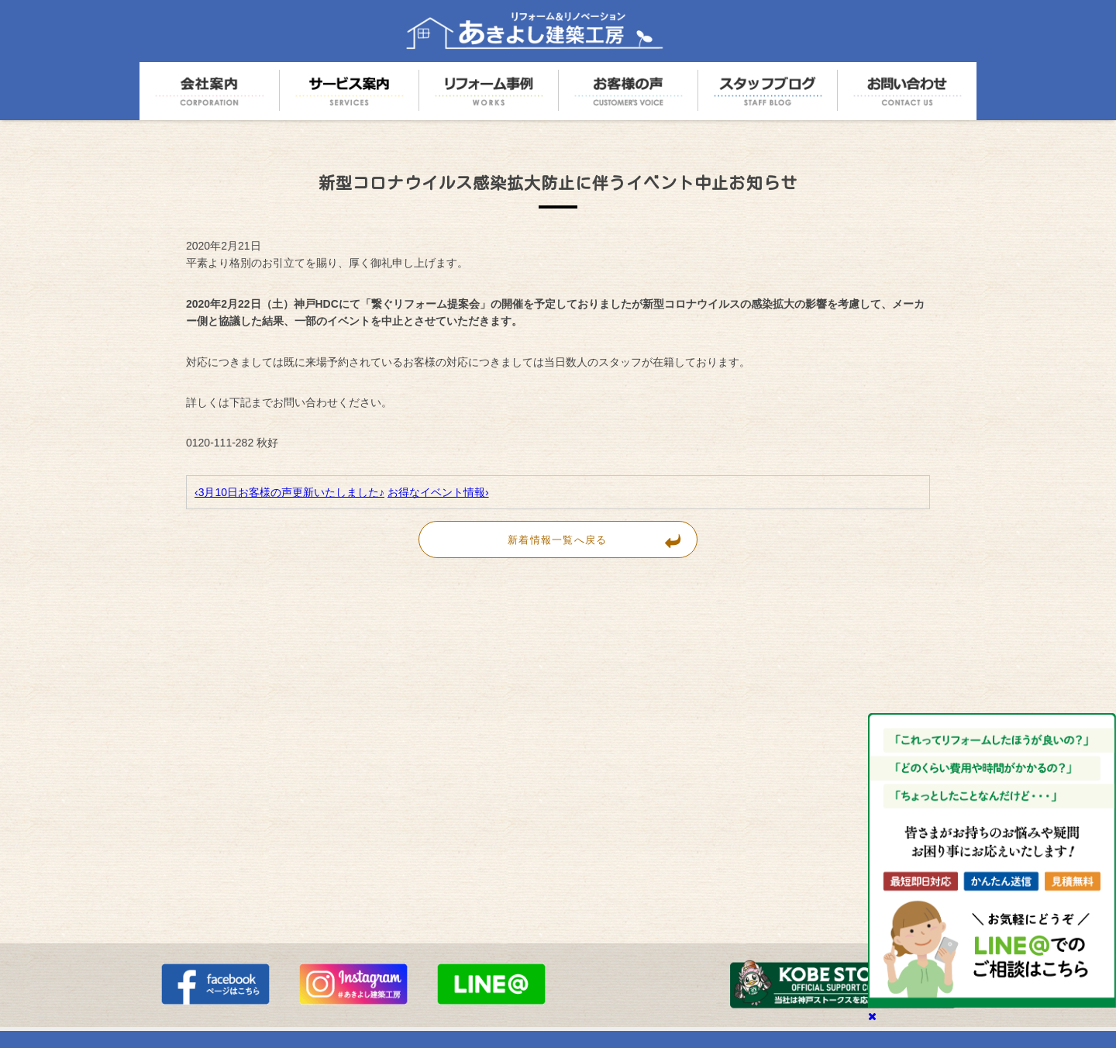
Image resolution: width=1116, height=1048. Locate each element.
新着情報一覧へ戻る (602, 539)
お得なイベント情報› (438, 492)
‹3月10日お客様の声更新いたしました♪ (289, 492)
